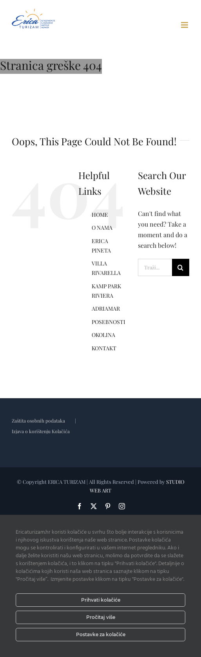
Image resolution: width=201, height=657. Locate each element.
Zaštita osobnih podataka (38, 420)
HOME (100, 214)
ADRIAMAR (106, 308)
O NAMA (102, 227)
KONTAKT (104, 348)
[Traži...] (155, 267)
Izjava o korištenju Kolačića (41, 431)
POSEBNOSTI (108, 322)
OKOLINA (103, 335)
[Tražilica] (180, 267)
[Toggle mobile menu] (185, 25)
